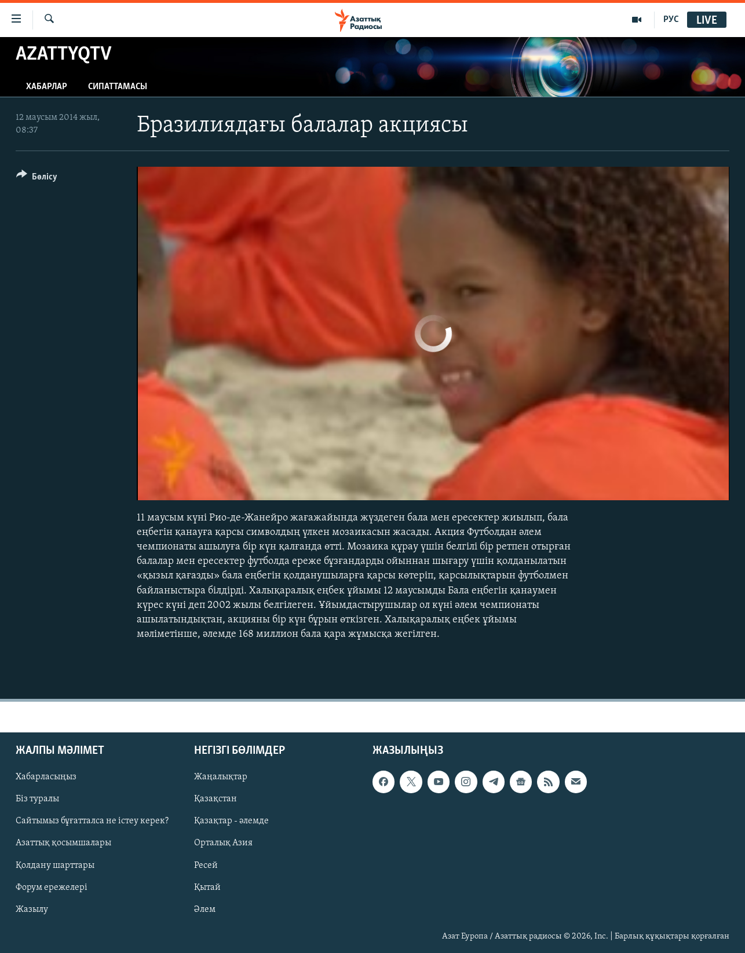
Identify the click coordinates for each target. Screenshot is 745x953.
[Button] (36, 178)
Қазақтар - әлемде (231, 821)
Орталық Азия (223, 843)
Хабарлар (46, 86)
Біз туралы (37, 799)
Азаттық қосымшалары (63, 843)
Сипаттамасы (117, 86)
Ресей (206, 865)
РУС (671, 19)
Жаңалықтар (220, 777)
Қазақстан (215, 799)
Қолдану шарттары (55, 865)
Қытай (207, 887)
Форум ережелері (51, 887)
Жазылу (32, 909)
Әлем (205, 909)
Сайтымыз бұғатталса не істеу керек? (92, 821)
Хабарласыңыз (46, 777)
